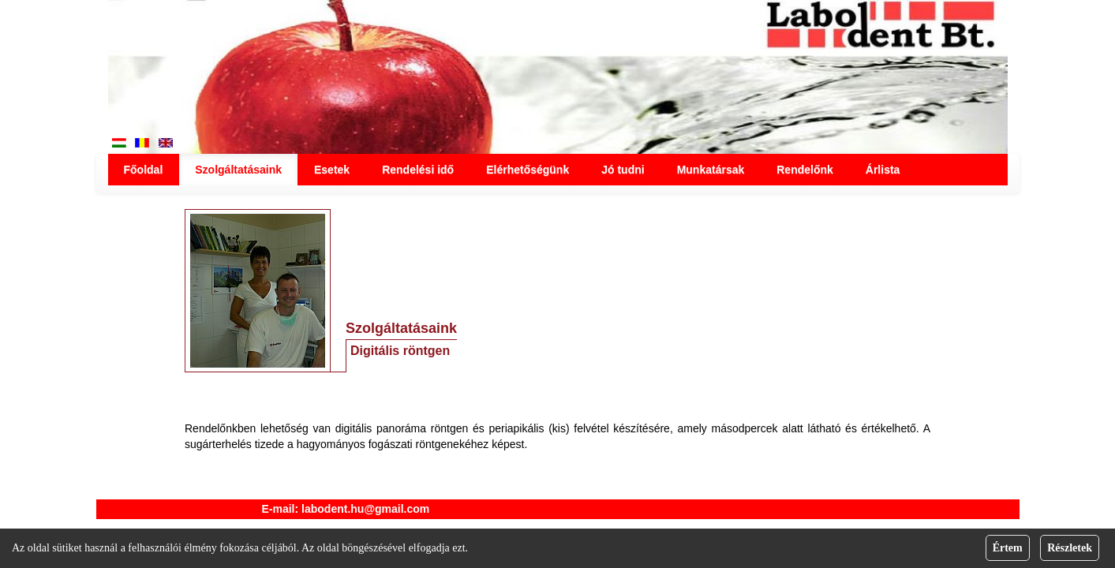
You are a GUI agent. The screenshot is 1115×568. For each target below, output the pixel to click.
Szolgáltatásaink (238, 169)
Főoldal (143, 169)
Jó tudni (622, 169)
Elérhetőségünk (527, 169)
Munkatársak (711, 169)
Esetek (332, 169)
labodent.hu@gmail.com (365, 509)
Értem (1008, 548)
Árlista (883, 169)
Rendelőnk (804, 169)
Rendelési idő (418, 169)
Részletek (1069, 548)
